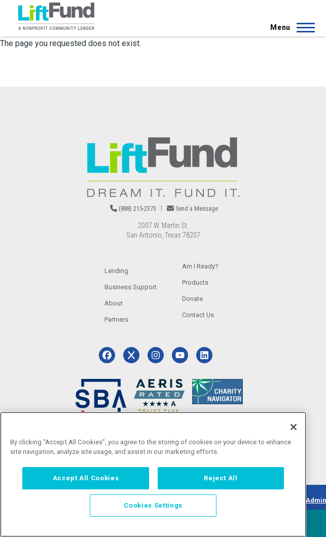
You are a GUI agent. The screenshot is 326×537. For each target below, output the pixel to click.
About (113, 303)
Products (195, 282)
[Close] (293, 427)
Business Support (130, 287)
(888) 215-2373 (137, 208)
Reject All (221, 478)
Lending (116, 271)
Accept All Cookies (86, 478)
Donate (192, 298)
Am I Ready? (200, 266)
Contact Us (198, 315)
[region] (153, 474)
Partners (116, 319)
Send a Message (196, 208)
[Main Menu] (289, 27)
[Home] (56, 16)
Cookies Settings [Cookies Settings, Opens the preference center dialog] (153, 505)
